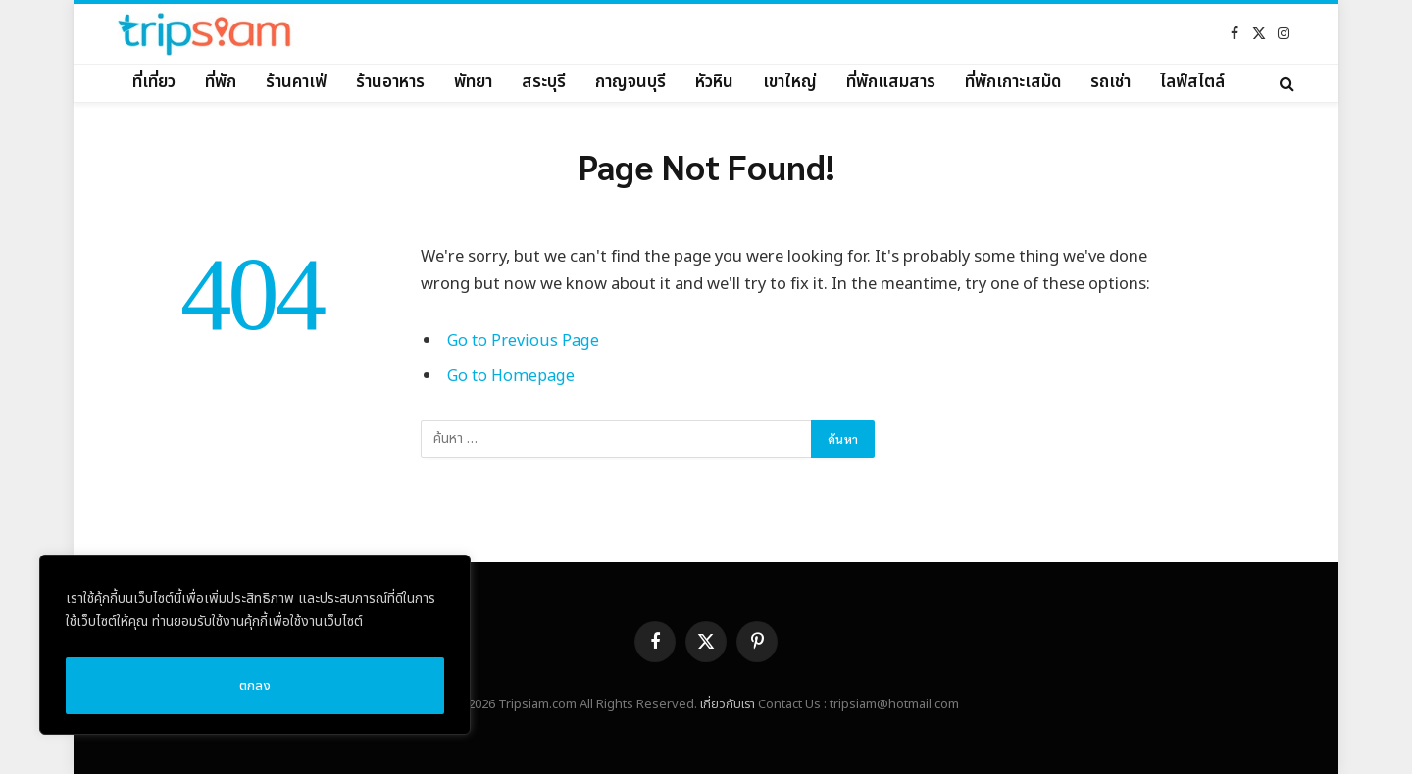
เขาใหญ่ (790, 82)
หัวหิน (714, 82)
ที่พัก (220, 82)
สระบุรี (544, 82)
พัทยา (473, 82)
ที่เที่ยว (154, 82)
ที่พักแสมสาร (890, 82)
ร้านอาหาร (390, 82)
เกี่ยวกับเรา (727, 704)
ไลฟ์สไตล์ (1192, 82)
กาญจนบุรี (630, 82)
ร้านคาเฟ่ (296, 82)
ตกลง (255, 685)
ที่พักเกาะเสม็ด (1013, 82)
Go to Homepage (512, 375)
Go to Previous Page (523, 340)
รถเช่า (1110, 82)
